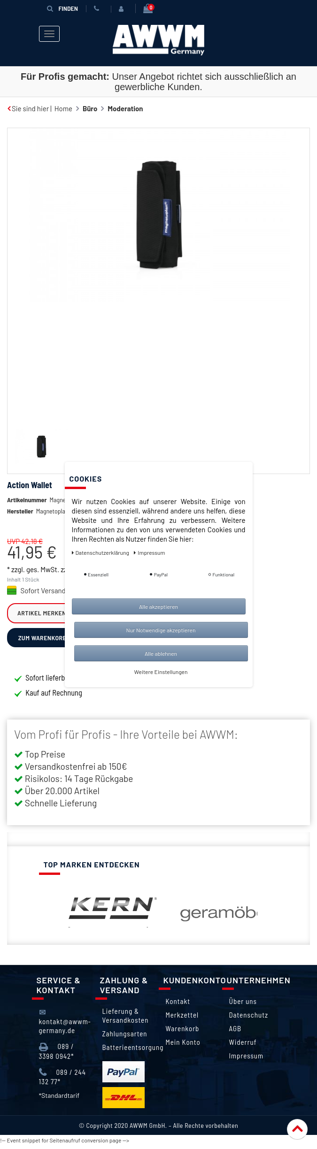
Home (63, 108)
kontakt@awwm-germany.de (65, 1024)
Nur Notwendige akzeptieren (161, 630)
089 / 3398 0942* (56, 1055)
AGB (235, 1032)
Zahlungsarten (124, 1037)
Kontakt (178, 1005)
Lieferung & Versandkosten (125, 1019)
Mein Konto (183, 1046)
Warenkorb (183, 1032)
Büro (90, 108)
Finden (62, 8)
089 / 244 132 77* (62, 1081)
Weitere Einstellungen (161, 671)
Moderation (125, 108)
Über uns (243, 1005)
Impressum (246, 1059)
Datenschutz (248, 1018)
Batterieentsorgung (133, 1051)
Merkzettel (182, 1018)
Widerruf (243, 1046)
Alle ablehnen (161, 653)
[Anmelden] (123, 9)
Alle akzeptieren (158, 606)
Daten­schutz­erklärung (101, 552)
